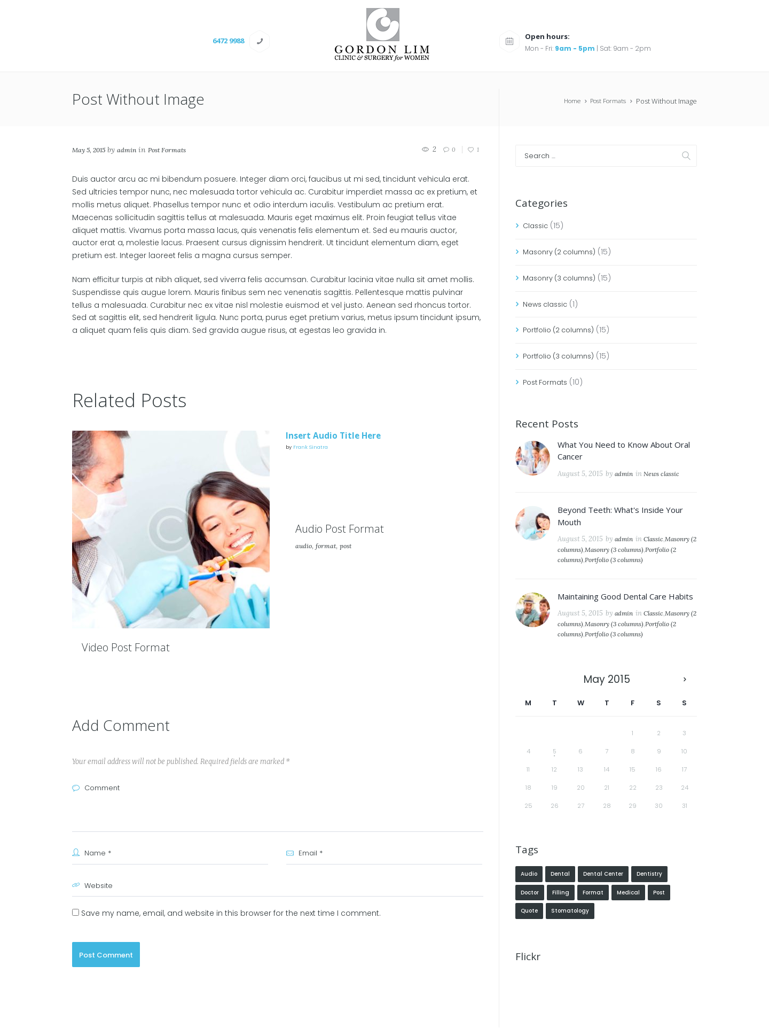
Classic (537, 226)
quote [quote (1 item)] (529, 935)
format (329, 577)
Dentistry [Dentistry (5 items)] (649, 896)
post (352, 577)
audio (305, 577)
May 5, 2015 (91, 150)
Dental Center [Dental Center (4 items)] (603, 896)
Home (566, 101)
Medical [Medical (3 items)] (628, 916)
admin (134, 150)
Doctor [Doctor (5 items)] (530, 916)
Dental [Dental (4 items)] (560, 896)
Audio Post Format (358, 559)
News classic (547, 304)
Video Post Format (144, 646)
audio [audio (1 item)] (529, 896)
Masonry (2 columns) (564, 252)
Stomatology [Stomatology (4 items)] (570, 935)
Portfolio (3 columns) (562, 356)
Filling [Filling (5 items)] (560, 916)
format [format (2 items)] (593, 916)
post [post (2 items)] (659, 916)
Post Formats (605, 101)
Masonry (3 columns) (564, 278)
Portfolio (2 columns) (562, 330)
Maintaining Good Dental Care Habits (625, 607)
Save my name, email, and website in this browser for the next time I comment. (231, 913)
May (607, 701)
